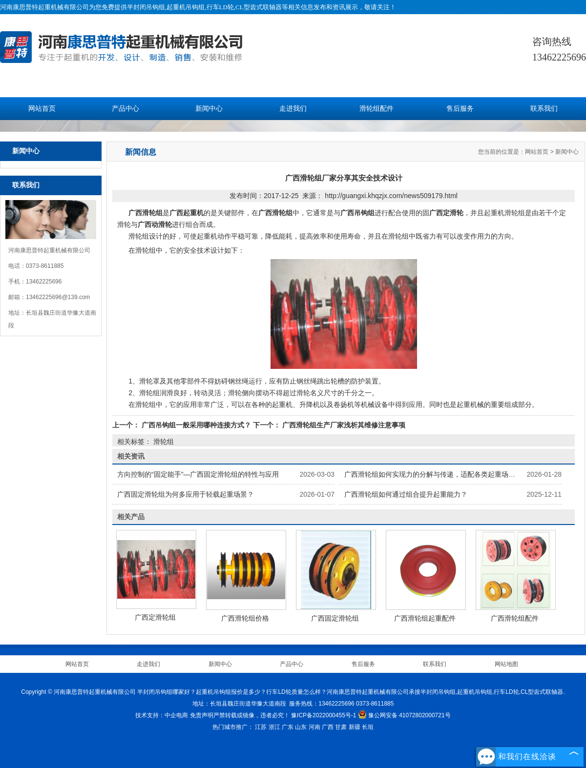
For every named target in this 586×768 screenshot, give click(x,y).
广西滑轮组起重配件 (425, 618)
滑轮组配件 (376, 108)
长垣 (368, 727)
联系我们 (544, 108)
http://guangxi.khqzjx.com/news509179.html (391, 196)
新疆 (354, 727)
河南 (314, 727)
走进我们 (293, 108)
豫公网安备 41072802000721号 (404, 715)
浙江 (274, 727)
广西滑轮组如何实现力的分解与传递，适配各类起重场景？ (433, 474)
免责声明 (201, 715)
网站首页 (42, 108)
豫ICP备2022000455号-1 (323, 715)
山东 (301, 727)
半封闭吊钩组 (146, 7)
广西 (328, 727)
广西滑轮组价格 (245, 618)
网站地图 (506, 664)
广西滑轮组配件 (515, 618)
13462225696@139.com (58, 297)
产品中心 (125, 108)
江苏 (261, 727)
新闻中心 (209, 108)
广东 (287, 727)
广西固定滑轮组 (335, 618)
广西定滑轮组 (155, 617)
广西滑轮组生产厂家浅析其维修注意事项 (342, 425)
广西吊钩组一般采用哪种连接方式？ (196, 425)
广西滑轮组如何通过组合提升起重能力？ (405, 494)
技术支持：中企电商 (161, 715)
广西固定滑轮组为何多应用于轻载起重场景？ (185, 494)
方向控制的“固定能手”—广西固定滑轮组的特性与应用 (198, 474)
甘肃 (341, 727)
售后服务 (460, 108)
